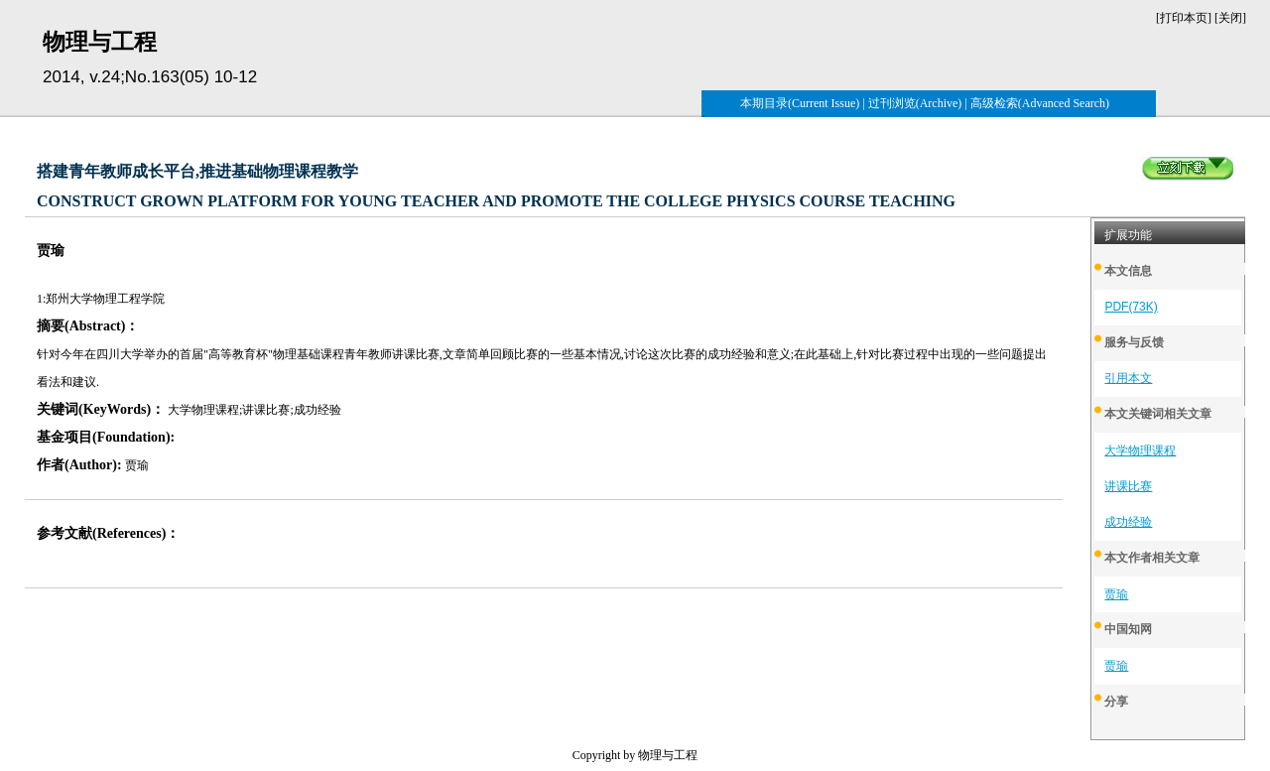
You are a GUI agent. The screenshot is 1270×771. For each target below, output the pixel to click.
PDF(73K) (1130, 307)
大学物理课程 (1140, 450)
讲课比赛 (1128, 486)
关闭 (1230, 18)
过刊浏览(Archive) (915, 103)
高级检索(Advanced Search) (1039, 103)
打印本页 (1183, 18)
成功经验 (1128, 522)
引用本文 (1128, 378)
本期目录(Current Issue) (799, 103)
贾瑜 (1116, 594)
